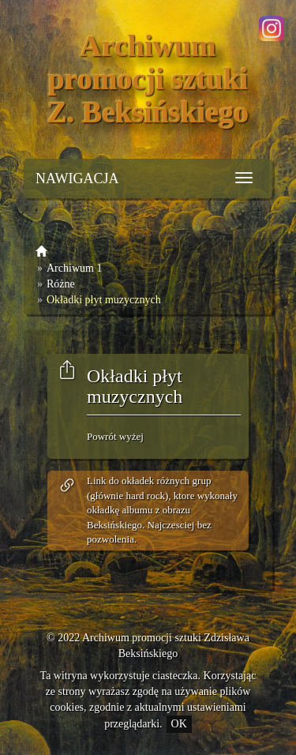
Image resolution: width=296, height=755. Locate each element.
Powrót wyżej (115, 436)
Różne (61, 284)
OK (179, 724)
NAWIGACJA (77, 178)
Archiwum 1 (74, 268)
